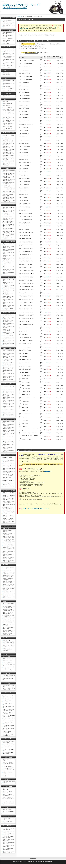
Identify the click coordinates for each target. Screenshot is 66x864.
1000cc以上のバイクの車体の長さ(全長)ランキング (8, 496)
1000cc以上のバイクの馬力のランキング (8, 513)
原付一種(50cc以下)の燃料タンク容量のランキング (8, 162)
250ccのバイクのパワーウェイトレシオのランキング (8, 333)
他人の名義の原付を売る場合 (8, 49)
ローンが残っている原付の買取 (8, 60)
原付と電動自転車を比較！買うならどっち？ (8, 118)
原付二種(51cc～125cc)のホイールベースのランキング (9, 186)
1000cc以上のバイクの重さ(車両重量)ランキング (9, 505)
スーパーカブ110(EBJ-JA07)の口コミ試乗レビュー (8, 710)
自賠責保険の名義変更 (7, 86)
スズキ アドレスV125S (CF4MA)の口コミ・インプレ (8, 795)
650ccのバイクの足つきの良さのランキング (8, 395)
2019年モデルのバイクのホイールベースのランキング (8, 545)
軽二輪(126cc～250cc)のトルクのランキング (8, 232)
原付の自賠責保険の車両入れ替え (8, 84)
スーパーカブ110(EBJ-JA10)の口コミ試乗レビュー (8, 713)
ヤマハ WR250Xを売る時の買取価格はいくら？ (8, 834)
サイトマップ (33, 858)
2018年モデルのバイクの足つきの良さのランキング (8, 576)
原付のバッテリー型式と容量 (8, 642)
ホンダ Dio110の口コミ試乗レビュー (9, 707)
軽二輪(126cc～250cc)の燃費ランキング (8, 208)
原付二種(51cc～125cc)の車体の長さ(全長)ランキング (9, 174)
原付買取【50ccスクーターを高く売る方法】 (32, 861)
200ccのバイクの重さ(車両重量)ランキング (8, 291)
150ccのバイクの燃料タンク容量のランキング (8, 270)
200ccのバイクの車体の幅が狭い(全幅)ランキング (8, 286)
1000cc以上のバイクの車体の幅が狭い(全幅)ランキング (8, 499)
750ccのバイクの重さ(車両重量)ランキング (8, 434)
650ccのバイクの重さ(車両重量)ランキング (8, 398)
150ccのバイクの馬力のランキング (8, 264)
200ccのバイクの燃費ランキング (8, 280)
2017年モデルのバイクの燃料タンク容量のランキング (8, 631)
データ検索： (21, 54)
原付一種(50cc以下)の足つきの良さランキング (8, 144)
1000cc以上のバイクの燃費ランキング (8, 493)
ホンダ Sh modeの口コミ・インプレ (8, 719)
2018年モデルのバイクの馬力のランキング (8, 589)
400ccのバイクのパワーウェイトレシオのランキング (8, 368)
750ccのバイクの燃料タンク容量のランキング (8, 448)
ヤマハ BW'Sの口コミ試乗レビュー (8, 679)
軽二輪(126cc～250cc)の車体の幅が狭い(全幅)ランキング (8, 214)
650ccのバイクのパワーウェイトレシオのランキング (22, 6)
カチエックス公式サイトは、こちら (36, 508)
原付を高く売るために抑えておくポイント (8, 21)
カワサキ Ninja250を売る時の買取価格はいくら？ (8, 849)
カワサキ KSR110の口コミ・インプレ (8, 819)
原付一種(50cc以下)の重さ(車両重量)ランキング (8, 147)
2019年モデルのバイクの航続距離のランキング (8, 561)
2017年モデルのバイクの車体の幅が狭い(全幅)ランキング (8, 610)
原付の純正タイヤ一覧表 (7, 648)
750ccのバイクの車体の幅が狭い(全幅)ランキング (8, 428)
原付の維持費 (5, 101)
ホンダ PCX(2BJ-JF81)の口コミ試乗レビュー (8, 732)
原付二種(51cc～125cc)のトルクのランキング (9, 195)
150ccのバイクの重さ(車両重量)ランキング (8, 256)
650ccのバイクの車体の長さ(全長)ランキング (8, 389)
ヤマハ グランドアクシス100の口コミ (8, 760)
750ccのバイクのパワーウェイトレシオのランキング (8, 439)
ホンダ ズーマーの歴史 (7, 660)
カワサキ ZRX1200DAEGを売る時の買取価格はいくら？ (9, 852)
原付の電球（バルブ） (7, 640)
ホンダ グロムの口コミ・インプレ (8, 704)
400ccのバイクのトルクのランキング (8, 374)
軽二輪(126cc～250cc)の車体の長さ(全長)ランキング (8, 211)
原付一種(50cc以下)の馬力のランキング (8, 156)
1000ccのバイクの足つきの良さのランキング (8, 466)
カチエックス (47, 471)
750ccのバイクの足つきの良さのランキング (8, 431)
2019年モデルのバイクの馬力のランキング (8, 552)
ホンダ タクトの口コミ (7, 662)
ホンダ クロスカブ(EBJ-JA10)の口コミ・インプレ (9, 716)
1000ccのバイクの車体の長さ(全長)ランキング (8, 461)
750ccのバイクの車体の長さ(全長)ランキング (8, 425)
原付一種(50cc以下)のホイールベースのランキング (8, 150)
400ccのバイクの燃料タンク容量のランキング (8, 377)
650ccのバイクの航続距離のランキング (8, 415)
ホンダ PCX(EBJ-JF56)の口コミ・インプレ (9, 729)
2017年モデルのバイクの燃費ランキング (8, 604)
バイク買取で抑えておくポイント (8, 129)
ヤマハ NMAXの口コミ (7, 766)
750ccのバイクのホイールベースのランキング (8, 437)
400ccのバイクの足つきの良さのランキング (8, 360)
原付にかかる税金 (6, 95)
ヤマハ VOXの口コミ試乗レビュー (9, 676)
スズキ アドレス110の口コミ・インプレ (8, 792)
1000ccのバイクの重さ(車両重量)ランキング (9, 469)
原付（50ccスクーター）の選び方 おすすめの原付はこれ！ (8, 110)
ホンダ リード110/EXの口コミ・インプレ (8, 701)
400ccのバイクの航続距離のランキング (8, 380)
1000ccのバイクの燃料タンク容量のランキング (8, 484)
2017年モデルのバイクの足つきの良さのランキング (8, 613)
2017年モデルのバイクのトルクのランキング (8, 628)
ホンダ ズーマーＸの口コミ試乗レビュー (8, 696)
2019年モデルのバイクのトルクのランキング (8, 555)
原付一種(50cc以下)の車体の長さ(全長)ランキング (8, 139)
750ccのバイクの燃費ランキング (8, 422)
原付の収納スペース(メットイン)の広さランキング (9, 124)
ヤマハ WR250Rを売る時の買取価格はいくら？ (9, 832)
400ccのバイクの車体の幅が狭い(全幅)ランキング (8, 357)
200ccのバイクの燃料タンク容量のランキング (8, 306)
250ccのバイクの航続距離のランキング (8, 344)
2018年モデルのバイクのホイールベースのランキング (8, 582)
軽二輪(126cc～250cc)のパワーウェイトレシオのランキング (8, 225)
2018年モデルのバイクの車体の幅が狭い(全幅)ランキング (8, 573)
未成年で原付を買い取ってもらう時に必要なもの (8, 57)
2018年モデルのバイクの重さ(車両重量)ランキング (8, 579)
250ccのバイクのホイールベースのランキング (8, 330)
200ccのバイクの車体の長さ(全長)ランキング (8, 283)
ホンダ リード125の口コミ (8, 721)
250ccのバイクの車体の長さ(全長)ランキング (8, 318)
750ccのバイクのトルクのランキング (8, 445)
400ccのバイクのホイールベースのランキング (8, 365)
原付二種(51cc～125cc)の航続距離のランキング (9, 201)
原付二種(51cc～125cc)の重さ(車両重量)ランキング (9, 183)
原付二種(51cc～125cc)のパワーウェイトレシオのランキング (9, 188)
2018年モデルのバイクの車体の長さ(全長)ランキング (8, 570)
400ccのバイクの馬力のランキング (8, 371)
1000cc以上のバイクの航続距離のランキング (8, 522)
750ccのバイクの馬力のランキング (8, 442)
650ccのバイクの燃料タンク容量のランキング (8, 412)
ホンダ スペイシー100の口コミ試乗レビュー (8, 699)
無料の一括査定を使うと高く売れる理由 (8, 41)
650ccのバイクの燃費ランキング (8, 387)
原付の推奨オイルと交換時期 (8, 643)
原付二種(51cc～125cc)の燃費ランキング (9, 171)
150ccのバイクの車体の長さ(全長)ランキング (8, 247)
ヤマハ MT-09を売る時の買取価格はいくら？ (8, 843)
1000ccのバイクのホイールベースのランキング (8, 472)
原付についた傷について (7, 67)
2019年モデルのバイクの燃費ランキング (8, 531)
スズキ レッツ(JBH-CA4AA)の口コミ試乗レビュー (9, 689)
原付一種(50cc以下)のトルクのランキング (8, 159)
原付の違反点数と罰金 (7, 103)
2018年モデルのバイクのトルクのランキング (8, 592)
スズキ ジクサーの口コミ (8, 809)
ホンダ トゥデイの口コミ (8, 658)
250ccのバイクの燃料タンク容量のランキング (8, 341)
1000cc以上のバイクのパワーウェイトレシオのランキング (8, 511)
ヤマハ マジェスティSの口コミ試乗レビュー (9, 782)
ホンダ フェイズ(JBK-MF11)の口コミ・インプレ (9, 750)
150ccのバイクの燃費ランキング (8, 244)
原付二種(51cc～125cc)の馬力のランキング (9, 192)
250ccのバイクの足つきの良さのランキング (8, 324)
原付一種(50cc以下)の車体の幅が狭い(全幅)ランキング (8, 141)
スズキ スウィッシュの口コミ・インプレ (8, 803)
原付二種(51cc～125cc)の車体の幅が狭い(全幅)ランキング (9, 177)
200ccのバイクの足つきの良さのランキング (8, 289)
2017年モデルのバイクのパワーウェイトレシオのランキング (8, 621)
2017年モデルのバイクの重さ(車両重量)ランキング (8, 616)
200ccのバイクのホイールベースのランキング (8, 294)
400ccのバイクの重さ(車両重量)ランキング (8, 363)
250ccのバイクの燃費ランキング (8, 315)
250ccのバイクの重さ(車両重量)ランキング (8, 327)
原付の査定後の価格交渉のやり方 (8, 26)
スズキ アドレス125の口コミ (8, 801)
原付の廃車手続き (6, 74)
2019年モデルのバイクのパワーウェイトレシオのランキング (8, 548)
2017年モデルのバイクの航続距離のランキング (8, 634)
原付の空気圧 (5, 650)
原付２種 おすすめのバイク (8, 115)
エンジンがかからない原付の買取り (8, 63)
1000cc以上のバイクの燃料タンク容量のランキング (8, 519)
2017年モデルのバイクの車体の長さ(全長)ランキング (8, 607)
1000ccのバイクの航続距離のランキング (8, 486)
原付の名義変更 (6, 72)
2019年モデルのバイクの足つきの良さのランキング (8, 540)
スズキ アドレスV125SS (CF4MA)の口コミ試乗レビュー (8, 798)
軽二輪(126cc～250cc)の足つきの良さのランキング (8, 216)
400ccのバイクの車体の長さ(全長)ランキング (8, 354)
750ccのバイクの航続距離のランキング (8, 451)
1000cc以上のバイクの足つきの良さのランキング (8, 502)
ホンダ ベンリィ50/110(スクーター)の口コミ (8, 668)
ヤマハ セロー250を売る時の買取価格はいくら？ (8, 829)
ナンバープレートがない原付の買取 (8, 51)
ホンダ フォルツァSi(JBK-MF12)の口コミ (8, 753)
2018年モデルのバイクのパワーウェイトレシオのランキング (8, 585)
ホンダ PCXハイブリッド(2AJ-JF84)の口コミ (8, 735)
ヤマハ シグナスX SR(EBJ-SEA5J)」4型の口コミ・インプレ (8, 769)
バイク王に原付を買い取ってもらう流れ (8, 36)
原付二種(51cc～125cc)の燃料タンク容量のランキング (9, 198)
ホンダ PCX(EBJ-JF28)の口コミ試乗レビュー (9, 726)
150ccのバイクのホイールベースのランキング (8, 259)
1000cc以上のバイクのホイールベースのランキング (8, 508)
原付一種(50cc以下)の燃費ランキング (8, 136)
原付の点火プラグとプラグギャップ (8, 646)
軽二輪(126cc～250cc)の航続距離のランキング (8, 238)
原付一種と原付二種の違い (8, 126)
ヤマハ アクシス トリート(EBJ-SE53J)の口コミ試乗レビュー (8, 763)
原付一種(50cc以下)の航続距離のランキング (8, 164)
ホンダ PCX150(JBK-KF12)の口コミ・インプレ (8, 742)
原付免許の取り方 (6, 105)
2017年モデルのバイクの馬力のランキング (8, 625)
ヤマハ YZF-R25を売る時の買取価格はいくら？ (9, 837)
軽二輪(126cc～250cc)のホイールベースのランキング (8, 222)
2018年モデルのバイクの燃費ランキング (8, 568)
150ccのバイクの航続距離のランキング (8, 273)
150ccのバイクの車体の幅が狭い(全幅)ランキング (8, 250)
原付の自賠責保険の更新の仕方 (8, 81)
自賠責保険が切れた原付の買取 (8, 54)
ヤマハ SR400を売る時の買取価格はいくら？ (9, 846)
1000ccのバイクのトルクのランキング (8, 481)
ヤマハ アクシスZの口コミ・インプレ (8, 775)
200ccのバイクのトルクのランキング (8, 303)
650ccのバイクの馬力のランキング (8, 407)
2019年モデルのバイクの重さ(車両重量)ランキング (8, 543)
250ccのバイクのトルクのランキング (8, 338)
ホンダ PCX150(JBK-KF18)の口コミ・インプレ (8, 745)
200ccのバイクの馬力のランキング (8, 300)
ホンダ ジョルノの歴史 (7, 669)
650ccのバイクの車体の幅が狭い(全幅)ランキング (8, 392)
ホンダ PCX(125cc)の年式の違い (8, 723)
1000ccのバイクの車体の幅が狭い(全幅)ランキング (8, 464)
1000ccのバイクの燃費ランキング (8, 458)
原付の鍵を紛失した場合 (7, 65)
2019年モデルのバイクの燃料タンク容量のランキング (8, 558)
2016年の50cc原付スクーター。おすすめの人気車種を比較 (8, 113)
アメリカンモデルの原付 (7, 107)
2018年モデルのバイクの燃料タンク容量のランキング (8, 594)
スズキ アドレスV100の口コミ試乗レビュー (9, 789)
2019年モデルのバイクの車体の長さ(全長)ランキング (8, 534)
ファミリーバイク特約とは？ (8, 88)
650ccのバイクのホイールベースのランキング (8, 401)
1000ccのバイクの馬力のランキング (8, 478)
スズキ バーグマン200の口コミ (8, 812)
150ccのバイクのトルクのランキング (8, 267)
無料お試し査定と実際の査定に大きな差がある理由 (8, 23)
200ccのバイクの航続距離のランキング (8, 309)
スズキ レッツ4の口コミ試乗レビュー (8, 686)
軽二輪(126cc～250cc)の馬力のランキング (8, 229)
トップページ (19, 16)
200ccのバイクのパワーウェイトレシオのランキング (8, 297)
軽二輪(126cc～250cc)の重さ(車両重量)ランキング (8, 219)
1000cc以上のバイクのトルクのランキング (8, 516)
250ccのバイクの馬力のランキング (8, 336)
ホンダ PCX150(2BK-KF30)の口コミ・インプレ (8, 747)
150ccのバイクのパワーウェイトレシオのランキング (8, 262)
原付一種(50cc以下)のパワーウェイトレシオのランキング (8, 153)
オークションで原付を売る (8, 38)
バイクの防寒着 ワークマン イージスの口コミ (8, 121)
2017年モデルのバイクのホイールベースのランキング (8, 619)
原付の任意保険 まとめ (7, 90)
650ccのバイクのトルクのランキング (8, 410)
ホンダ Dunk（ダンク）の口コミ (9, 665)
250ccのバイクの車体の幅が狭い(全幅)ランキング (8, 321)
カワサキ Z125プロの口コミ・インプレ (9, 822)
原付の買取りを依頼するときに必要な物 (8, 33)
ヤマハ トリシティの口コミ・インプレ (8, 773)
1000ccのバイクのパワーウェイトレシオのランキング (8, 475)
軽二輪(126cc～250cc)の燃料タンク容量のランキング (8, 235)
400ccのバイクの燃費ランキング (8, 351)
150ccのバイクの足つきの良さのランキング (8, 253)
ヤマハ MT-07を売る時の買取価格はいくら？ (8, 840)
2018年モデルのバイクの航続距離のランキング (8, 597)
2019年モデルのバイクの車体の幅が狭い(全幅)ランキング (8, 537)
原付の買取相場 (6, 43)
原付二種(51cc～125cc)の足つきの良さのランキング (9, 180)
